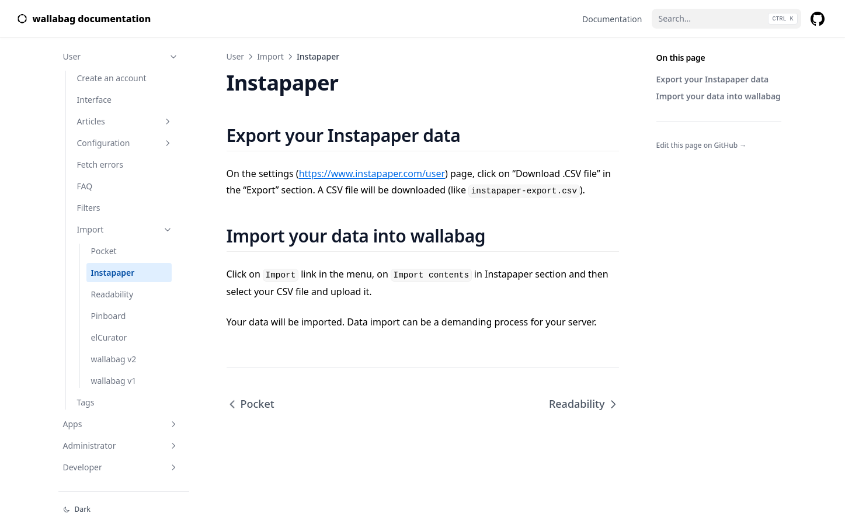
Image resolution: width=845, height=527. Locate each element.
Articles (125, 121)
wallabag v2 (114, 359)
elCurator (109, 337)
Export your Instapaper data (712, 79)
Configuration (125, 142)
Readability (112, 294)
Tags (86, 402)
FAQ (85, 186)
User (121, 56)
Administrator (121, 445)
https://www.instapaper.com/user (372, 173)
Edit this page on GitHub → (701, 145)
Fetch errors (100, 164)
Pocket (104, 250)
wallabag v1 (114, 380)
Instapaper (113, 272)
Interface (94, 99)
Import (125, 229)
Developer (121, 467)
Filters (88, 207)
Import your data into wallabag (718, 96)
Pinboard (108, 315)
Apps (121, 423)
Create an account (112, 78)
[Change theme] (123, 509)
